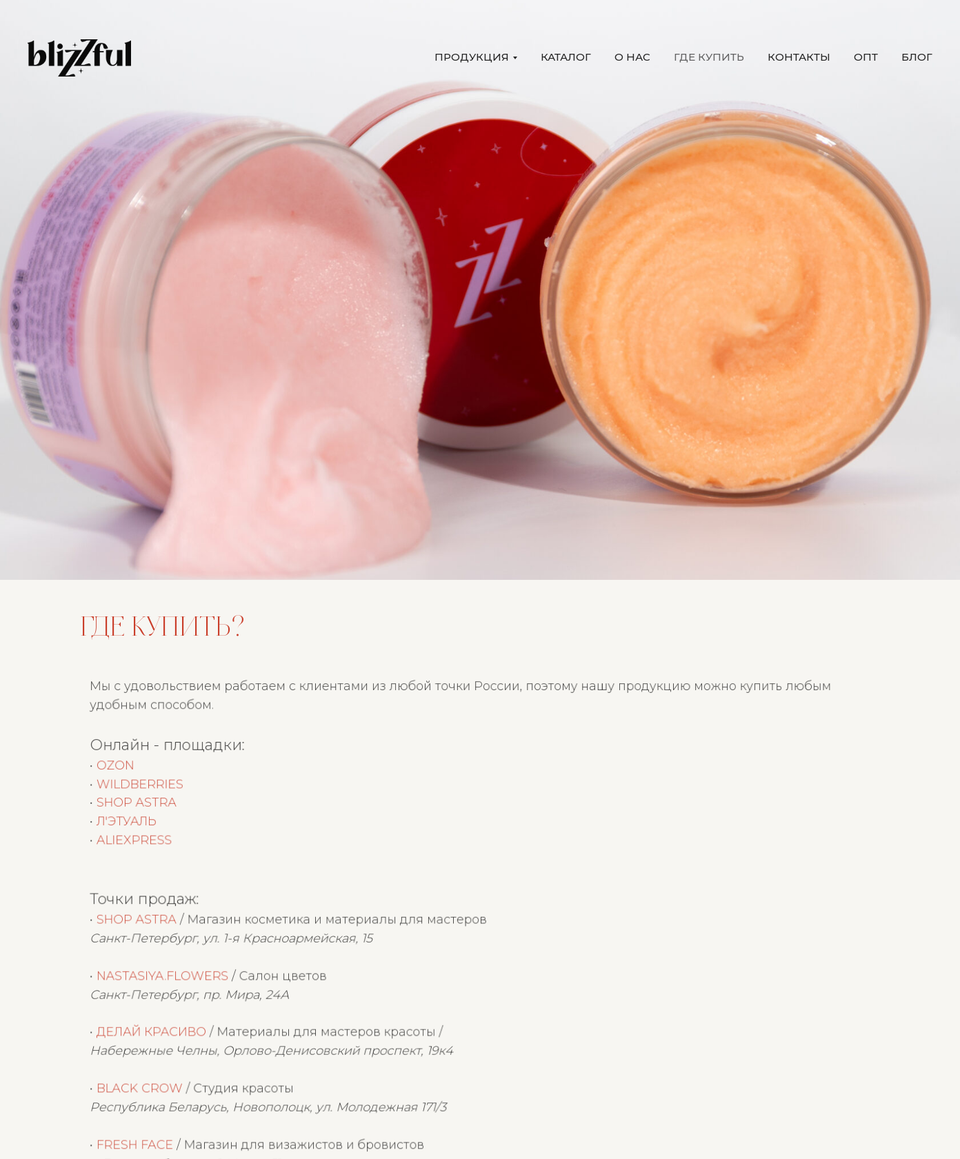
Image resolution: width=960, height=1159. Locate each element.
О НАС (632, 56)
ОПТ (866, 56)
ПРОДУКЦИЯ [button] (471, 56)
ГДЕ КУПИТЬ (709, 56)
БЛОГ (916, 56)
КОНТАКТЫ (799, 56)
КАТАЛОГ (566, 56)
